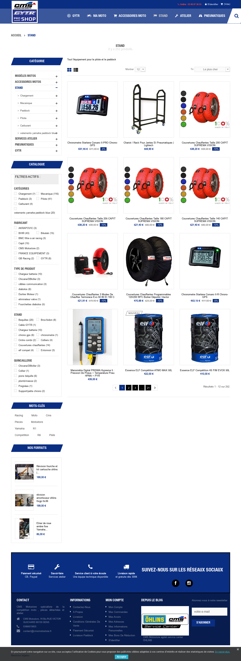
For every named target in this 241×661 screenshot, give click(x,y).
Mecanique (25, 103)
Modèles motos (25, 76)
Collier (24, 370)
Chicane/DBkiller (29, 279)
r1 (34, 428)
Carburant (25, 125)
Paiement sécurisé (83, 630)
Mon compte (115, 607)
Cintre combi (27, 340)
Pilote (22, 118)
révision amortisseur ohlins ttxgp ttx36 (46, 498)
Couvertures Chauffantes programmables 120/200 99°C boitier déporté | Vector (148, 295)
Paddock (24, 110)
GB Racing (26, 258)
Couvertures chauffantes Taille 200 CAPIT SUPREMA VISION (205, 144)
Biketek (47, 233)
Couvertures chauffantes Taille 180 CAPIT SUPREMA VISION (149, 220)
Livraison (78, 616)
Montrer (129, 69)
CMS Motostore (29, 248)
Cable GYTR (27, 325)
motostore (37, 422)
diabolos (25, 289)
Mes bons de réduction (122, 635)
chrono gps (26, 335)
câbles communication (32, 284)
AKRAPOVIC (28, 228)
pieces (19, 422)
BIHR (24, 233)
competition (22, 435)
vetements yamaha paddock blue (37, 133)
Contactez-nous (81, 607)
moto (34, 415)
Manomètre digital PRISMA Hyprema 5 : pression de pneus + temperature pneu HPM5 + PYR (92, 373)
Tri (192, 69)
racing (19, 415)
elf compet (26, 350)
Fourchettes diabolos (32, 304)
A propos (78, 612)
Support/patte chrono (32, 391)
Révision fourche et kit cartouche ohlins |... (47, 469)
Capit (24, 243)
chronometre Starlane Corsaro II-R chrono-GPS (204, 295)
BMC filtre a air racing (32, 238)
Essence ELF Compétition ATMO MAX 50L (148, 370)
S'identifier (211, 4)
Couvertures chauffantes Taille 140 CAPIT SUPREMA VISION (205, 220)
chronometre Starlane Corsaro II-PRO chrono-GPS (92, 144)
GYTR (18, 151)
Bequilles (26, 320)
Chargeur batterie (30, 274)
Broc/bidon (48, 320)
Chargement (26, 95)
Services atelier (26, 139)
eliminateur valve (29, 299)
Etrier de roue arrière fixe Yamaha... (44, 526)
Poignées (25, 386)
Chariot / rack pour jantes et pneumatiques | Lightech (149, 144)
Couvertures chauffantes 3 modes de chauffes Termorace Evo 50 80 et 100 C (92, 295)
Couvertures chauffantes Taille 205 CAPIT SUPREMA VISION (92, 220)
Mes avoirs (115, 616)
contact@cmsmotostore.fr (37, 631)
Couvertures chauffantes (34, 345)
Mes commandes (118, 612)
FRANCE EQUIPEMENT (34, 253)
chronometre (49, 335)
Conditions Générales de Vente (86, 623)
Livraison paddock (83, 635)
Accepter (121, 657)
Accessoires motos (28, 82)
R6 (39, 435)
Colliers (46, 340)
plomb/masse (28, 381)
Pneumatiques (24, 145)
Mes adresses (116, 621)
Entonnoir (48, 350)
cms (48, 415)
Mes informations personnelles (118, 628)
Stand (19, 88)
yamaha (20, 428)
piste (52, 435)
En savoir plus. (222, 652)
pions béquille (28, 376)
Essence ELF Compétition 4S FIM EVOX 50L (205, 370)
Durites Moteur (28, 294)
